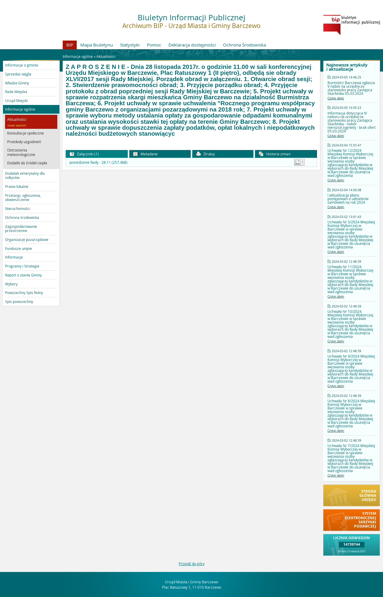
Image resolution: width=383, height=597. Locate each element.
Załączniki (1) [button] (84, 154)
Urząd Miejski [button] (16, 100)
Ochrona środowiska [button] (22, 217)
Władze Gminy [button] (17, 83)
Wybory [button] (11, 284)
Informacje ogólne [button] (20, 109)
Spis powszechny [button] (19, 301)
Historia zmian (274, 154)
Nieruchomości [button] (17, 208)
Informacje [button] (14, 257)
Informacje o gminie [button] (21, 65)
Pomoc (154, 45)
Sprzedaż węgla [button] (18, 74)
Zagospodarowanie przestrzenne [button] (21, 228)
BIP (69, 45)
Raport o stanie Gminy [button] (23, 275)
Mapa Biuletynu (96, 45)
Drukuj (205, 154)
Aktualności (106, 56)
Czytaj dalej (335, 98)
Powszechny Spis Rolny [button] (24, 292)
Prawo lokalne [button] (16, 186)
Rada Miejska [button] (16, 91)
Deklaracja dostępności (192, 45)
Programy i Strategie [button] (22, 266)
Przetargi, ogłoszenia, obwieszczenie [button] (23, 197)
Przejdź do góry (191, 563)
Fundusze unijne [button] (18, 248)
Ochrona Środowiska (244, 45)
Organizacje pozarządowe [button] (26, 239)
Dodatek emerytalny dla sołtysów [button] (25, 175)
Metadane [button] (145, 154)
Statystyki (130, 45)
